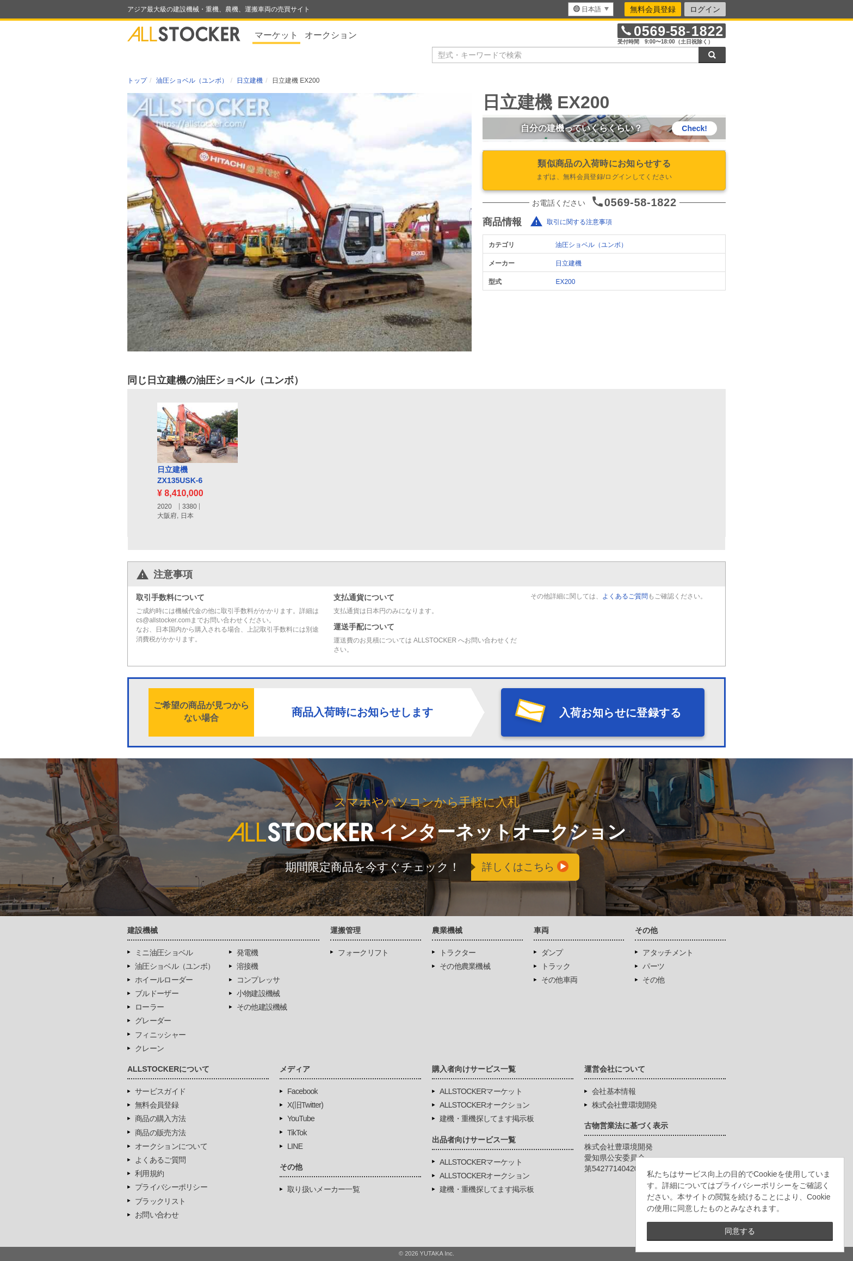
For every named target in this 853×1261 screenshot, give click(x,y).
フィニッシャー (160, 1034)
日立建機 (568, 263)
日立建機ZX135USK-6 (179, 475)
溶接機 (247, 966)
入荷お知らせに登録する (620, 713)
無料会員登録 (653, 9)
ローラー (149, 1007)
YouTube (300, 1118)
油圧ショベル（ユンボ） (591, 245)
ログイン (705, 9)
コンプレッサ (258, 979)
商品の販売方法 (160, 1132)
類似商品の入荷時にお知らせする (604, 171)
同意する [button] (740, 1231)
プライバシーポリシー (171, 1187)
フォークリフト (363, 952)
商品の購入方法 (160, 1118)
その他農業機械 (465, 966)
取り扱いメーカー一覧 (323, 1189)
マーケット (276, 35)
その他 (653, 979)
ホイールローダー (164, 979)
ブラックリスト (160, 1201)
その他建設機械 (262, 1007)
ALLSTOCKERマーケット (481, 1091)
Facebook (302, 1091)
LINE (294, 1146)
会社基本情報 (613, 1091)
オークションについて (171, 1146)
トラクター (458, 952)
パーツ (653, 966)
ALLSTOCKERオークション (484, 1105)
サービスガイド (160, 1091)
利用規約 (149, 1173)
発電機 (247, 952)
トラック (555, 966)
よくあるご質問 (625, 596)
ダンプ (552, 952)
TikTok (297, 1132)
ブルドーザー (156, 993)
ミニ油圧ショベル (164, 952)
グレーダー (153, 1020)
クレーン (149, 1048)
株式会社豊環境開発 (624, 1105)
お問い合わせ (156, 1214)
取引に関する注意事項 (579, 222)
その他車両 (559, 979)
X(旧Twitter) (305, 1105)
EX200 (565, 282)
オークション (331, 35)
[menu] (591, 9)
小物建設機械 (258, 993)
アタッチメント (667, 952)
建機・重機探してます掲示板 (487, 1118)
